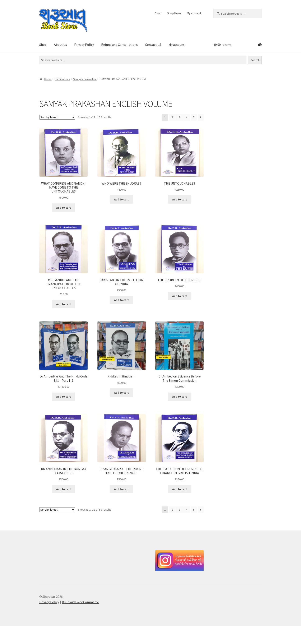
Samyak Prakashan (85, 79)
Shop (158, 13)
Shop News (174, 13)
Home (48, 79)
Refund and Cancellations (119, 44)
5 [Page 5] (194, 117)
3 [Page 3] (179, 117)
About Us (60, 44)
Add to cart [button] (63, 207)
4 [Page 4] (186, 117)
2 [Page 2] (172, 117)
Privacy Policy (84, 44)
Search (255, 60)
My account (194, 13)
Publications (62, 79)
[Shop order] (57, 117)
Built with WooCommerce (80, 602)
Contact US (153, 44)
